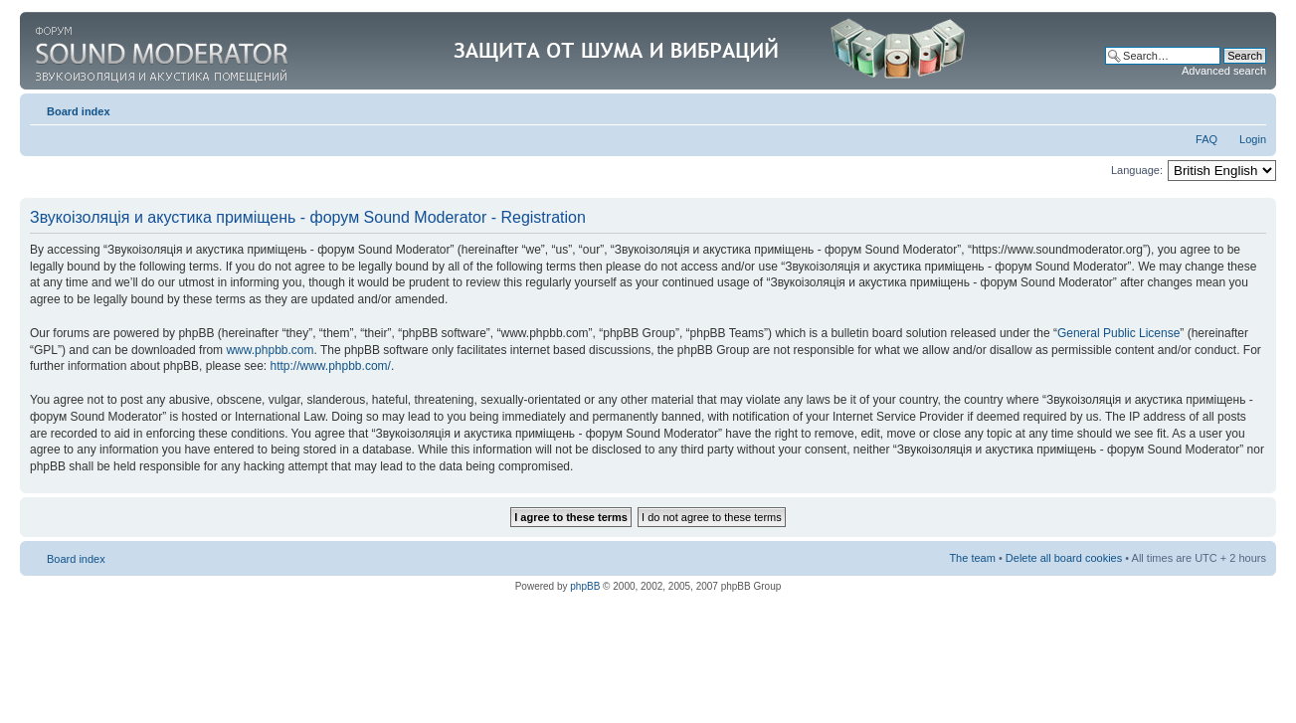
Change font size (1251, 107)
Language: (1137, 170)
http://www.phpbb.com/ (330, 366)
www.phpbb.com (269, 350)
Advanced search (1224, 71)
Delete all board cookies (1064, 558)
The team (972, 558)
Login (1252, 139)
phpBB (585, 586)
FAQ (1206, 139)
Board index (78, 111)
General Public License (1118, 333)
